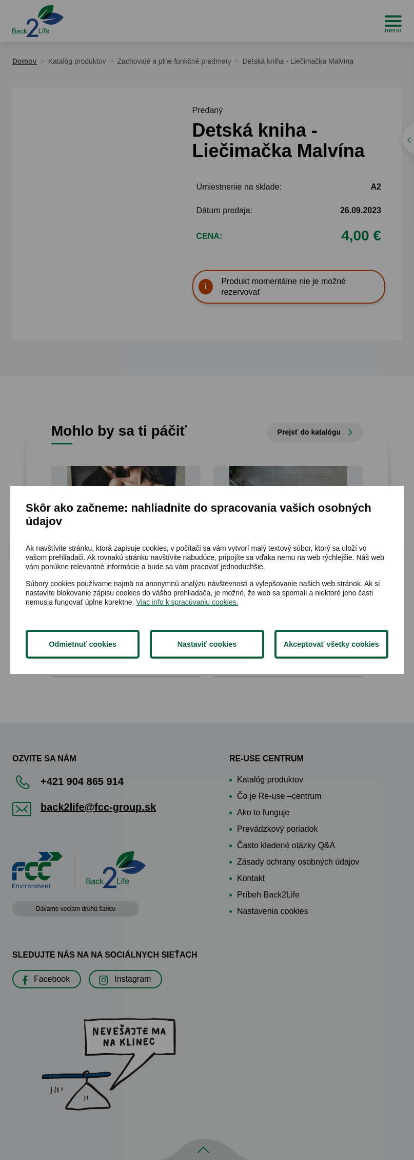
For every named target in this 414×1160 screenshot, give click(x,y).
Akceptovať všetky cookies (331, 644)
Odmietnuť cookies (82, 644)
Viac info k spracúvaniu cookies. (187, 602)
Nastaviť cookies (207, 644)
